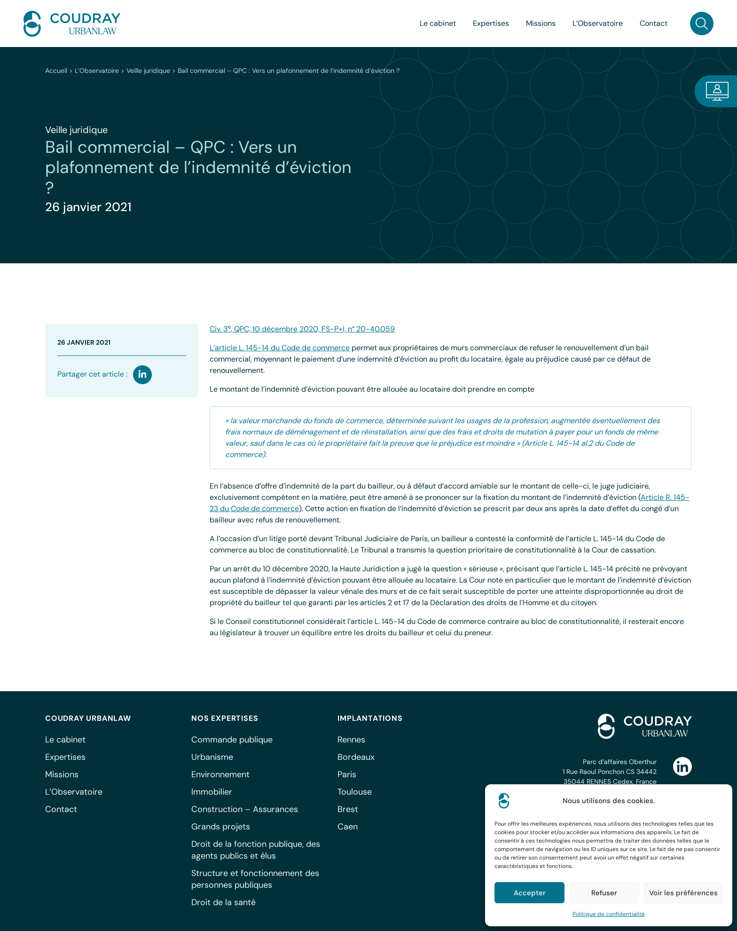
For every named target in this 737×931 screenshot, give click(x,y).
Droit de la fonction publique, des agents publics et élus (255, 849)
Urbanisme (212, 757)
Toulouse (354, 791)
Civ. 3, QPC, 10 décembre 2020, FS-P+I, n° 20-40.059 (302, 329)
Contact (653, 23)
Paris (346, 774)
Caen (347, 826)
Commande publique (232, 739)
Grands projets (220, 826)
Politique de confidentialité (608, 914)
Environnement (220, 774)
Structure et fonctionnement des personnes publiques (255, 879)
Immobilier (211, 791)
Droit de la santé (223, 902)
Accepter (530, 893)
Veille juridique (148, 70)
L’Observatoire (97, 70)
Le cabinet (65, 739)
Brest (347, 809)
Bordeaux (356, 757)
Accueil (56, 70)
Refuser (604, 893)
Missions (541, 23)
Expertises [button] (491, 23)
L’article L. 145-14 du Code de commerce (280, 348)
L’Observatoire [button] (597, 23)
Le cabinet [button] (438, 23)
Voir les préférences (683, 893)
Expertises (65, 757)
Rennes (351, 739)
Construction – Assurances (244, 809)
